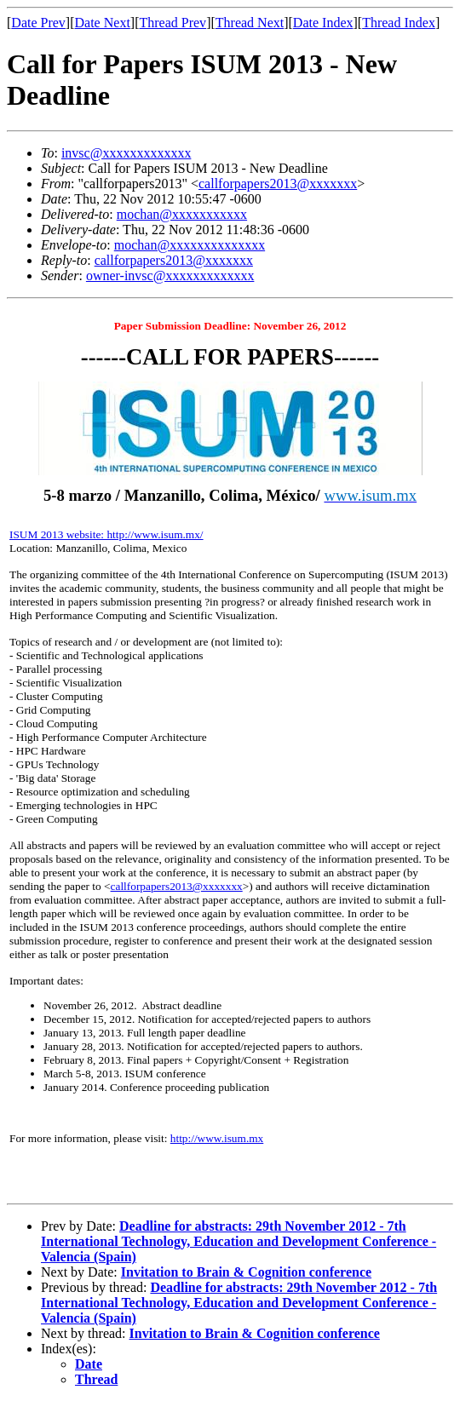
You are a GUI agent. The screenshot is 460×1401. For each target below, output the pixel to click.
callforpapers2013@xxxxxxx (277, 183)
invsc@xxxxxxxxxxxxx (126, 153)
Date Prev (38, 22)
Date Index (323, 22)
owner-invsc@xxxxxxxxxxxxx (170, 275)
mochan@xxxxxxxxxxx (182, 214)
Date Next (102, 22)
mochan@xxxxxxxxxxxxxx (189, 245)
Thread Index (398, 22)
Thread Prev (172, 22)
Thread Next (250, 22)
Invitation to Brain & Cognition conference (246, 1272)
